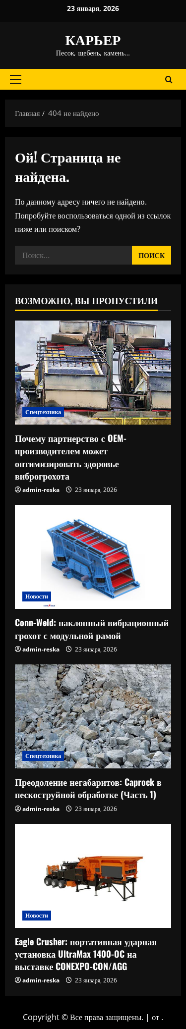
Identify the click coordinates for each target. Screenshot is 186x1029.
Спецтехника (43, 412)
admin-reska (41, 490)
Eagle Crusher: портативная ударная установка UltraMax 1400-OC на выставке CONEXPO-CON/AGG (86, 954)
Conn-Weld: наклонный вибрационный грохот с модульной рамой (92, 628)
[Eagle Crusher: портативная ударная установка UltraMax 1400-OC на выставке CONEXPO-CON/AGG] (93, 876)
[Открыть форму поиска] (169, 79)
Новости (36, 596)
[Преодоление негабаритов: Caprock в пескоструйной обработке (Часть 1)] (93, 716)
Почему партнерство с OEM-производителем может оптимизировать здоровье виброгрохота (70, 457)
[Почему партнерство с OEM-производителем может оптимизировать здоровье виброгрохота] (93, 373)
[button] (15, 79)
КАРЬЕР (93, 39)
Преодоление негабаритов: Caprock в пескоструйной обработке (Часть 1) (88, 788)
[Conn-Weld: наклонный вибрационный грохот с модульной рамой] (93, 557)
